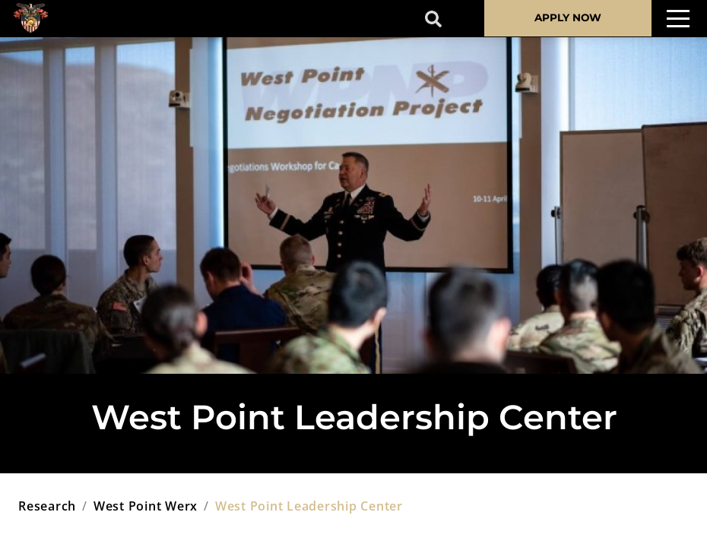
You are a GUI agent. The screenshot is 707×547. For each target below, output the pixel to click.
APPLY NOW (567, 17)
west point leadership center (309, 506)
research (47, 506)
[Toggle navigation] (678, 18)
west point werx (146, 506)
